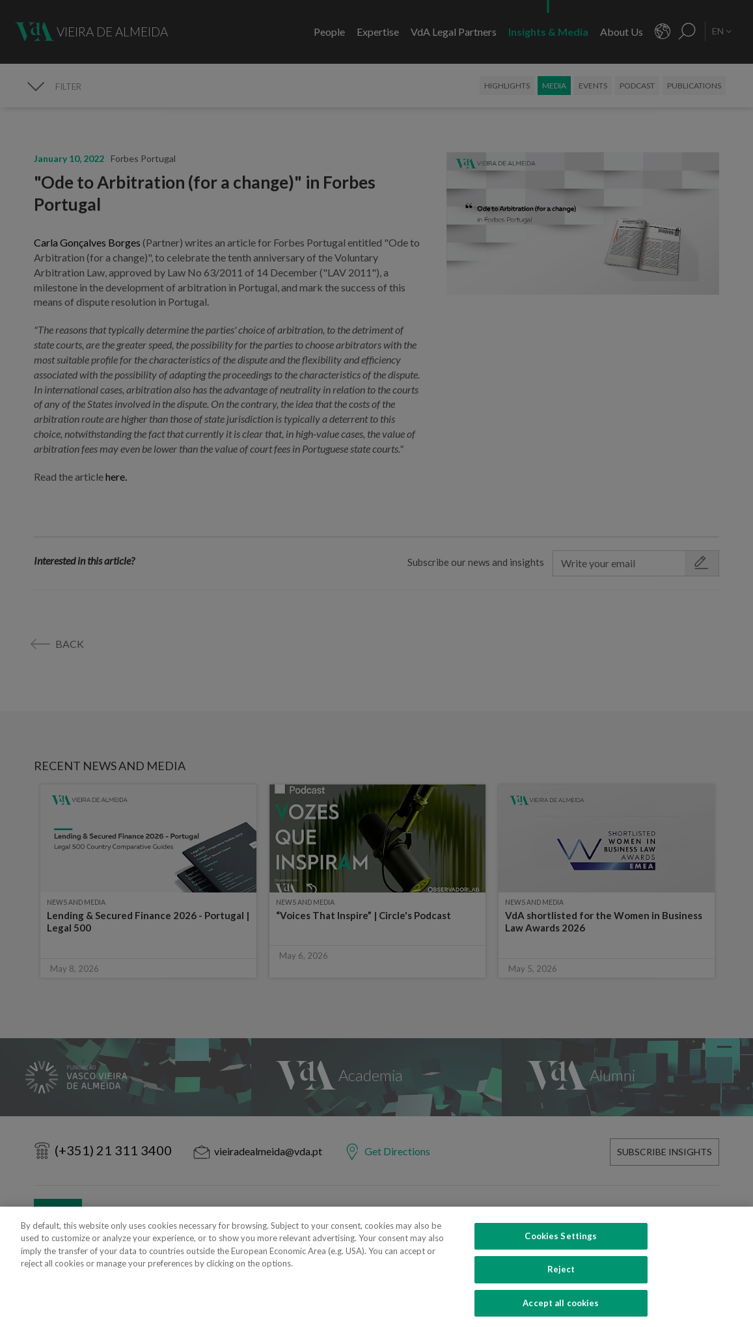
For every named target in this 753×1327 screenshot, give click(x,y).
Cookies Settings (561, 1249)
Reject (561, 1282)
